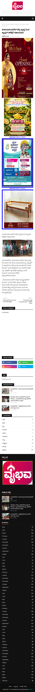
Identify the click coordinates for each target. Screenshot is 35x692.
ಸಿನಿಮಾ (18, 446)
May (18, 527)
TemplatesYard (16, 689)
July (18, 557)
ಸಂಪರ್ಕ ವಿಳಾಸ (23, 686)
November (18, 545)
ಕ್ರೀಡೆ (18, 423)
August (18, 554)
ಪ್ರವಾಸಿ (18, 433)
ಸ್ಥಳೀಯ (18, 450)
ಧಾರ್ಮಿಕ (18, 429)
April (18, 530)
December (18, 542)
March (18, 533)
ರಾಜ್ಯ (18, 440)
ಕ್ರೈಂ (18, 426)
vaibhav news (5, 36)
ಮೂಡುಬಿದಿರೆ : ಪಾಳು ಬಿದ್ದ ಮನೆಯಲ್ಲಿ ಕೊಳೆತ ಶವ (21, 390)
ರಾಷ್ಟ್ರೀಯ (18, 443)
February (18, 536)
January (18, 539)
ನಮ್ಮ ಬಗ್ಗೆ (16, 686)
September (18, 551)
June (18, 560)
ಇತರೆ (18, 419)
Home (3, 24)
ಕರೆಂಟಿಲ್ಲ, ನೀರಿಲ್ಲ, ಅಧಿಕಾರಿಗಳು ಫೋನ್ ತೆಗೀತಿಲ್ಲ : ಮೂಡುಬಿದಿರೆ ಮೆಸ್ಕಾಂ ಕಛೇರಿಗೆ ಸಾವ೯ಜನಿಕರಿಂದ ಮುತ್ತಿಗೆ (20, 398)
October (18, 548)
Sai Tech (30, 689)
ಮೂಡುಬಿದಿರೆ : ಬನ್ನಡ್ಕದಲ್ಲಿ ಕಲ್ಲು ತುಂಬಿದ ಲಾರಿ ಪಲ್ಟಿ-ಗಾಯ (20, 407)
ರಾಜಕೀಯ (18, 436)
